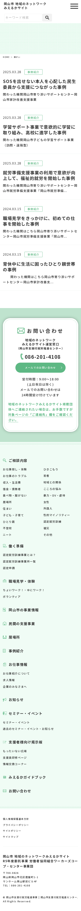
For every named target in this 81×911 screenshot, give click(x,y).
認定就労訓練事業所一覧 (19, 561)
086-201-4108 (43, 356)
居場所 (7, 502)
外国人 (48, 508)
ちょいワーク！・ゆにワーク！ (24, 590)
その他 (48, 535)
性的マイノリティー (56, 515)
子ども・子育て (13, 515)
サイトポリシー (12, 830)
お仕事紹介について (16, 673)
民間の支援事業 (22, 623)
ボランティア (12, 596)
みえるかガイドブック (27, 777)
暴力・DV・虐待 (54, 495)
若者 (46, 476)
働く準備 (16, 545)
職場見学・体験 (22, 581)
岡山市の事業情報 (24, 609)
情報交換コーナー (15, 764)
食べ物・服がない (15, 495)
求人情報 (9, 680)
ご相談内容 (18, 460)
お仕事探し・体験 (15, 469)
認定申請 (9, 568)
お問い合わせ (20, 790)
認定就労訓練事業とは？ (19, 555)
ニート (7, 535)
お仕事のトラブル (15, 476)
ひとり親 (9, 522)
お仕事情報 (18, 664)
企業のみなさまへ (15, 686)
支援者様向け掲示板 (26, 741)
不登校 (7, 528)
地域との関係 (52, 482)
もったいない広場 (15, 751)
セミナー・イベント (26, 713)
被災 (46, 528)
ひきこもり (50, 469)
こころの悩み (52, 489)
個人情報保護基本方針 (16, 818)
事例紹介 (16, 650)
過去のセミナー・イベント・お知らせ (28, 729)
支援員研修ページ (15, 757)
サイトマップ (11, 836)
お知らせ (16, 699)
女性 (46, 502)
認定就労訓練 (52, 521)
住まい (7, 508)
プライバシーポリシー (16, 824)
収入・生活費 (12, 482)
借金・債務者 (12, 489)
